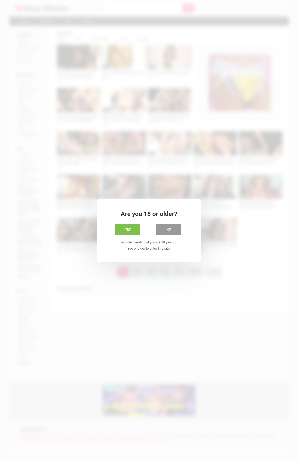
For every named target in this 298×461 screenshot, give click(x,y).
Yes (128, 229)
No (168, 229)
